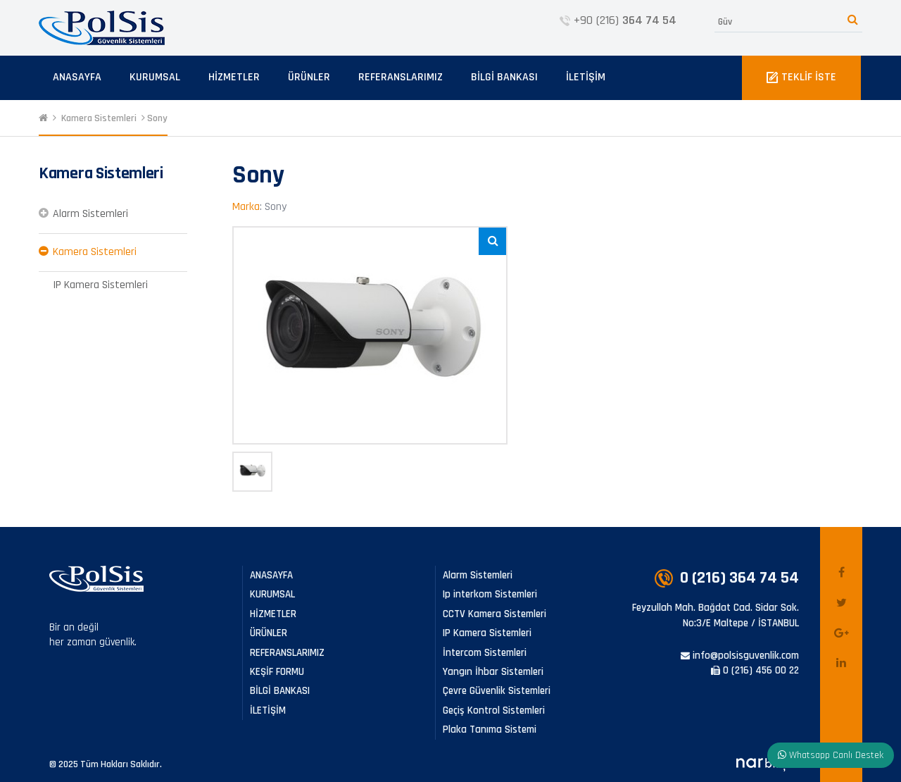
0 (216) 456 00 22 (755, 670)
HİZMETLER (234, 77)
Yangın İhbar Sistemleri (493, 671)
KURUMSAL (155, 77)
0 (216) (727, 577)
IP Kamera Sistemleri (100, 285)
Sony (157, 118)
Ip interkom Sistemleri (490, 594)
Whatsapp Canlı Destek (830, 755)
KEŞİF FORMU (277, 671)
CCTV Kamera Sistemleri (494, 614)
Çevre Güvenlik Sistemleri (496, 690)
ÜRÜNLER (309, 77)
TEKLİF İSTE (801, 77)
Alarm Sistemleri (90, 213)
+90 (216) (618, 20)
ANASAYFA (77, 77)
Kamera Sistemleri (99, 118)
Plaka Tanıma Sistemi (489, 729)
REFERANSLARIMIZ (400, 77)
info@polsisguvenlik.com (740, 655)
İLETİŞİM (585, 77)
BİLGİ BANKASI (504, 77)
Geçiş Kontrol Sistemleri (494, 710)
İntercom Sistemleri (485, 652)
